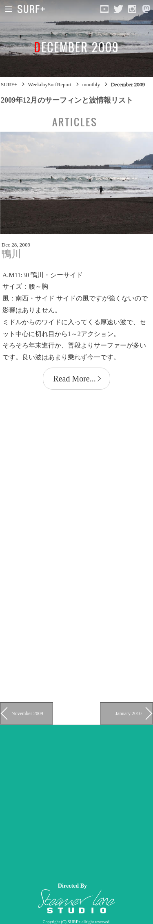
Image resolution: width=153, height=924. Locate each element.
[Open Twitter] (118, 9)
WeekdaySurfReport (49, 84)
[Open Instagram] (132, 9)
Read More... (74, 378)
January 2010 (128, 713)
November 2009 (27, 713)
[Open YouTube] (104, 9)
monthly (91, 84)
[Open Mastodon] (146, 9)
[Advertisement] (76, 801)
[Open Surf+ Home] (33, 9)
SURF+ (9, 84)
